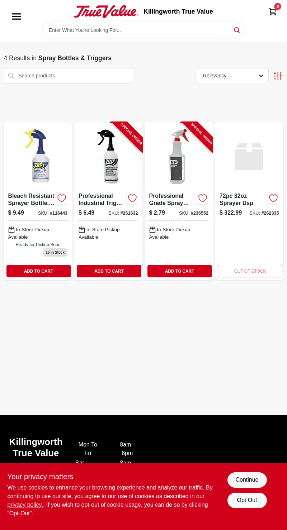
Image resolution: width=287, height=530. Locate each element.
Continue (246, 480)
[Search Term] (143, 30)
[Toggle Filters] (278, 76)
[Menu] (16, 16)
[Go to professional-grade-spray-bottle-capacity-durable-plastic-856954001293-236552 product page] (179, 201)
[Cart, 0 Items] (272, 11)
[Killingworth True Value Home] (106, 11)
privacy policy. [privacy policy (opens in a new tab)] (25, 505)
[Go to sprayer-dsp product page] (249, 201)
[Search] (237, 29)
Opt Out (247, 500)
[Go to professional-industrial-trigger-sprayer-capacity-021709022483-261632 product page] (108, 201)
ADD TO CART (38, 271)
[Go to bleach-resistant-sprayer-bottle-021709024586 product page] (38, 201)
